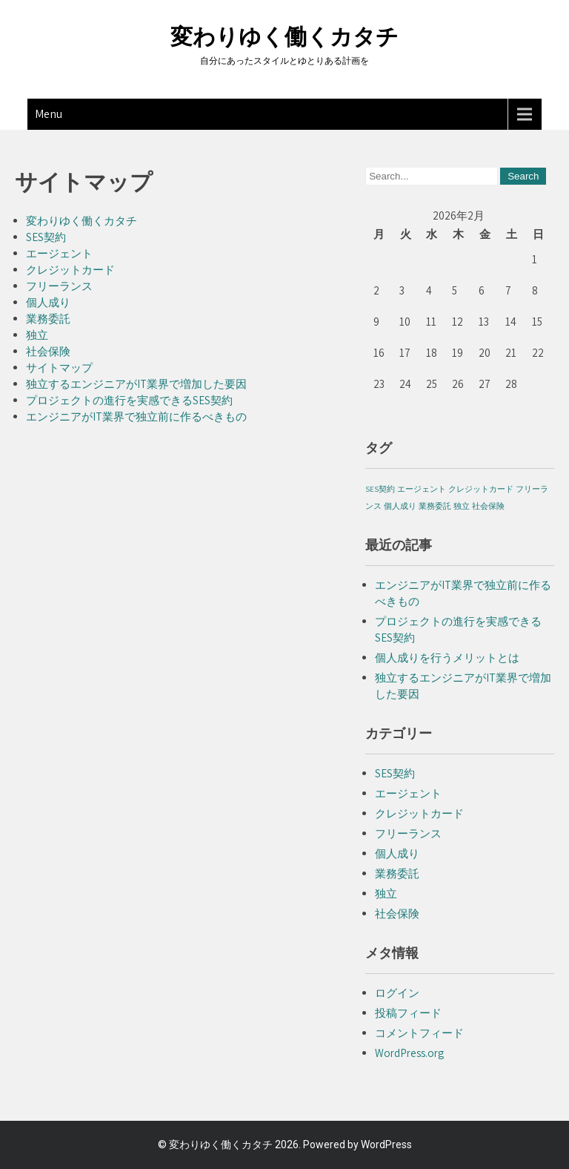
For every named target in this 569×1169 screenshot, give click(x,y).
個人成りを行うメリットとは (447, 658)
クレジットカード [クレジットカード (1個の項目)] (480, 489)
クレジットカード (70, 270)
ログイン (397, 993)
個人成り (48, 302)
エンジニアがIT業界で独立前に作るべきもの (136, 416)
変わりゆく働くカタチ (284, 37)
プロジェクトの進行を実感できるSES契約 (129, 400)
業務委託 (48, 319)
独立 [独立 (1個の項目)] (461, 506)
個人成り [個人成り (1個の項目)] (400, 506)
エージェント (59, 253)
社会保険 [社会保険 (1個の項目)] (488, 506)
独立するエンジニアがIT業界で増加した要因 (136, 384)
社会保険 (48, 351)
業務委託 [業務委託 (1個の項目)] (435, 506)
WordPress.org (409, 1053)
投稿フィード (408, 1013)
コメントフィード (419, 1033)
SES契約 (46, 237)
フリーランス (59, 286)
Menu (48, 114)
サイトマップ (59, 367)
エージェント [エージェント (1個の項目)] (421, 489)
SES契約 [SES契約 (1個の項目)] (380, 489)
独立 (37, 335)
